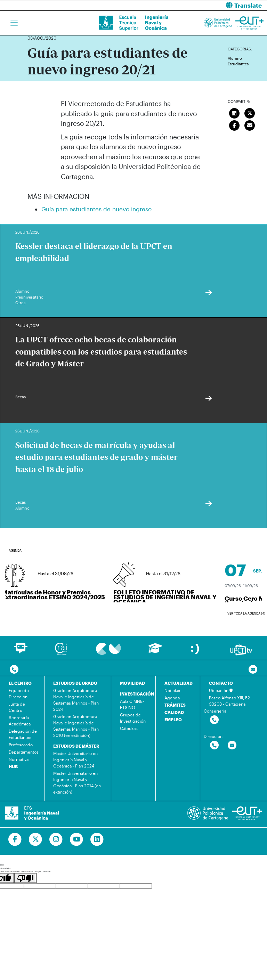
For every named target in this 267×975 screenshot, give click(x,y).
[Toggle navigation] (14, 23)
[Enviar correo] (250, 124)
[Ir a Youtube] (77, 839)
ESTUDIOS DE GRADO (75, 683)
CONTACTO (221, 683)
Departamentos (24, 751)
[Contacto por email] (253, 670)
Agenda (172, 697)
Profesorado (21, 744)
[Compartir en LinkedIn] (234, 112)
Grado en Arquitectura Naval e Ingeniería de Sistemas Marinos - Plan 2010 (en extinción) (76, 726)
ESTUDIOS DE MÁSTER (76, 746)
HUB (13, 766)
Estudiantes (238, 64)
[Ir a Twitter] (36, 839)
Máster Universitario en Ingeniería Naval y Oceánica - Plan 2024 (75, 759)
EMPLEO (173, 719)
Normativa (19, 759)
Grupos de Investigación (133, 717)
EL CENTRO (20, 683)
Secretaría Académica (20, 720)
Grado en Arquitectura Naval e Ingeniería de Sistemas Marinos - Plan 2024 (76, 700)
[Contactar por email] (232, 745)
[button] (203, 5)
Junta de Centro (17, 707)
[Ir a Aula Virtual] (155, 651)
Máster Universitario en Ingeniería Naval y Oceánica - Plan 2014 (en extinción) (77, 782)
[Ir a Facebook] (15, 839)
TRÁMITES (175, 704)
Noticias (172, 690)
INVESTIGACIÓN (137, 693)
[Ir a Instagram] (56, 839)
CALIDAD (174, 712)
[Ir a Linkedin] (97, 839)
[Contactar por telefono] (14, 670)
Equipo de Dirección (19, 693)
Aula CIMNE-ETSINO (132, 704)
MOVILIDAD (132, 683)
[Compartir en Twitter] (250, 112)
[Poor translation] (25, 878)
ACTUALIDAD (178, 683)
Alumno (235, 58)
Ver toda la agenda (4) (246, 613)
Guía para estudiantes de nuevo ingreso (96, 208)
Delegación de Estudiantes (23, 734)
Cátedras (129, 728)
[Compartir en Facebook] (234, 124)
